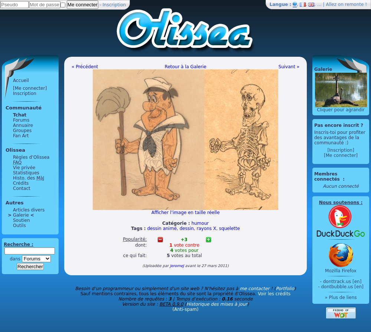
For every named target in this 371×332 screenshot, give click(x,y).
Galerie (21, 215)
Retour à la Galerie (185, 66)
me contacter (254, 288)
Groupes (22, 130)
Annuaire (23, 125)
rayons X (206, 228)
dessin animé (162, 228)
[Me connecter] (30, 88)
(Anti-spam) (185, 309)
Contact (21, 188)
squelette (229, 228)
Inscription (114, 4)
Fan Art (21, 135)
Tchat (19, 115)
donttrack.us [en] (342, 281)
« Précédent (85, 66)
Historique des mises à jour (217, 304)
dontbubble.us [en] (342, 286)
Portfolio (285, 288)
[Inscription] (340, 150)
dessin (187, 228)
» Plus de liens (341, 297)
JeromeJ (177, 266)
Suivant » (289, 66)
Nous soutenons (339, 202)
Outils (19, 225)
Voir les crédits (274, 293)
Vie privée (24, 167)
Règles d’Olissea (31, 157)
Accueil (21, 80)
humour (200, 223)
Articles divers (29, 210)
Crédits (21, 183)
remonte (354, 4)
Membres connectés (327, 176)
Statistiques (26, 172)
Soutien (21, 220)
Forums (21, 120)
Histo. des (28, 178)
